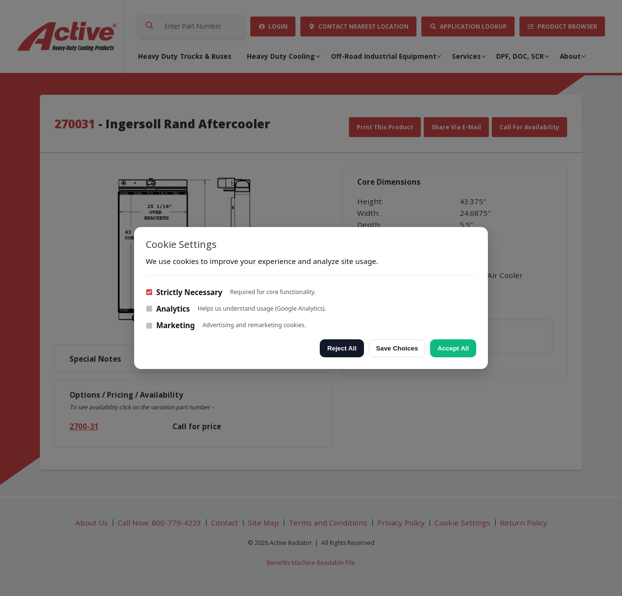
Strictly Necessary (184, 292)
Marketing (170, 325)
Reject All (341, 348)
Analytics (168, 309)
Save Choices (397, 348)
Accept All (453, 348)
